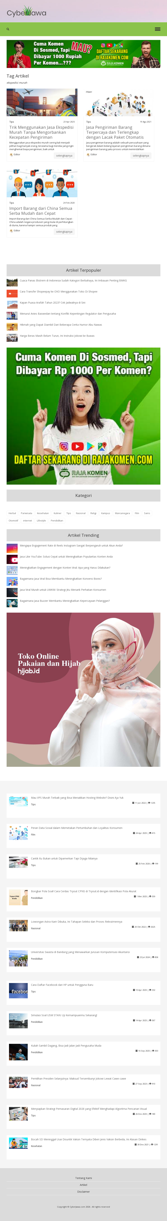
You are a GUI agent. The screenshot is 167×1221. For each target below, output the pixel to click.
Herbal (12, 513)
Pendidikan (57, 520)
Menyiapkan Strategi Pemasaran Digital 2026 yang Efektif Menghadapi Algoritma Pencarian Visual (89, 1108)
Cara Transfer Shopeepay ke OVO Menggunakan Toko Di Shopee (58, 291)
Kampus (105, 513)
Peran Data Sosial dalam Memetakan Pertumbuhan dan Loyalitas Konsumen (76, 828)
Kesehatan (43, 513)
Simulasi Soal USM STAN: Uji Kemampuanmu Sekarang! (64, 1015)
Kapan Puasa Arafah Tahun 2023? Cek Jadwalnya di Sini (52, 302)
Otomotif (13, 520)
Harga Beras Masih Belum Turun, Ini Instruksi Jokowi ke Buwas (57, 335)
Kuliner (57, 513)
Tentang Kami (83, 1178)
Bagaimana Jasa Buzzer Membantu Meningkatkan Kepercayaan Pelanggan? (65, 600)
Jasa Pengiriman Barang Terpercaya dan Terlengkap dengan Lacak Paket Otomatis (115, 132)
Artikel (83, 1185)
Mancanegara (122, 513)
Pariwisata (26, 513)
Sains (147, 513)
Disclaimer (83, 1191)
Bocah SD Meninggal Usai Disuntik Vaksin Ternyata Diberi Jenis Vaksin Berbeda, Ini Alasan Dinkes (88, 1139)
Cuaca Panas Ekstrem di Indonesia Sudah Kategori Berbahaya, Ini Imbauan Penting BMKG (73, 280)
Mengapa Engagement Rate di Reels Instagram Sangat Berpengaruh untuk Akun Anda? (71, 545)
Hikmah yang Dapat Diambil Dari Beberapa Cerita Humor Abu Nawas (61, 324)
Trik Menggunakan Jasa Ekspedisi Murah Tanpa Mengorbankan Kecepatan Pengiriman (41, 132)
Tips (11, 121)
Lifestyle (41, 520)
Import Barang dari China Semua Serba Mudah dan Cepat (40, 210)
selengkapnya (64, 155)
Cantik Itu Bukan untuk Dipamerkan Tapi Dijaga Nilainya (64, 858)
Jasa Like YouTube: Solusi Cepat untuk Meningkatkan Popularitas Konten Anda (66, 556)
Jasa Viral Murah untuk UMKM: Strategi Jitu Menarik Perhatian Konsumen (63, 589)
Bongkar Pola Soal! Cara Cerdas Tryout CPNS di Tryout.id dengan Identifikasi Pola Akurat (83, 891)
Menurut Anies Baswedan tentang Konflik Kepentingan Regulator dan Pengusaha (68, 313)
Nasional (81, 513)
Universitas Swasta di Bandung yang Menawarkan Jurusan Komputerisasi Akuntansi (80, 952)
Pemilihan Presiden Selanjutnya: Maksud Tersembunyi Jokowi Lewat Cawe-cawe (78, 1078)
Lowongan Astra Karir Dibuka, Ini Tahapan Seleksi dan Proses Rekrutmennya (76, 921)
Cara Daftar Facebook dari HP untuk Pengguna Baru (62, 985)
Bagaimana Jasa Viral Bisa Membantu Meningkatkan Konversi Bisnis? (61, 578)
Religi (93, 513)
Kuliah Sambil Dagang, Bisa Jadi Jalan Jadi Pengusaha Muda (66, 1045)
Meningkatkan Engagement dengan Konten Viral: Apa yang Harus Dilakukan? (65, 567)
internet (27, 520)
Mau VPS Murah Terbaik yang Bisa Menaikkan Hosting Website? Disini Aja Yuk (77, 797)
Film (137, 513)
